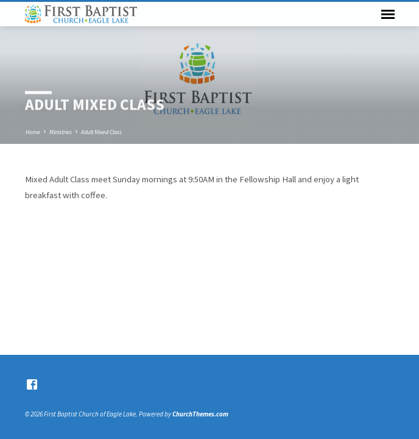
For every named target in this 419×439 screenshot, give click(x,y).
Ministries (60, 132)
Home (33, 132)
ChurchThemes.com (200, 414)
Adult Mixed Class (101, 132)
